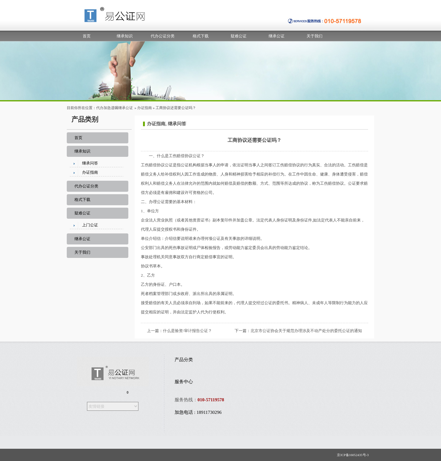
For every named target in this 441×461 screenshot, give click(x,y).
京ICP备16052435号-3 (354, 455)
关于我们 (314, 36)
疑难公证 (239, 36)
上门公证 (90, 225)
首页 (87, 36)
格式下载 (201, 36)
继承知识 (125, 36)
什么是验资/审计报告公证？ (187, 330)
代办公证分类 (163, 36)
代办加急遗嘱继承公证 (114, 108)
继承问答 (90, 163)
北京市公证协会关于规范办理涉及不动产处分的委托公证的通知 (306, 330)
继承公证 (277, 36)
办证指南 (144, 108)
